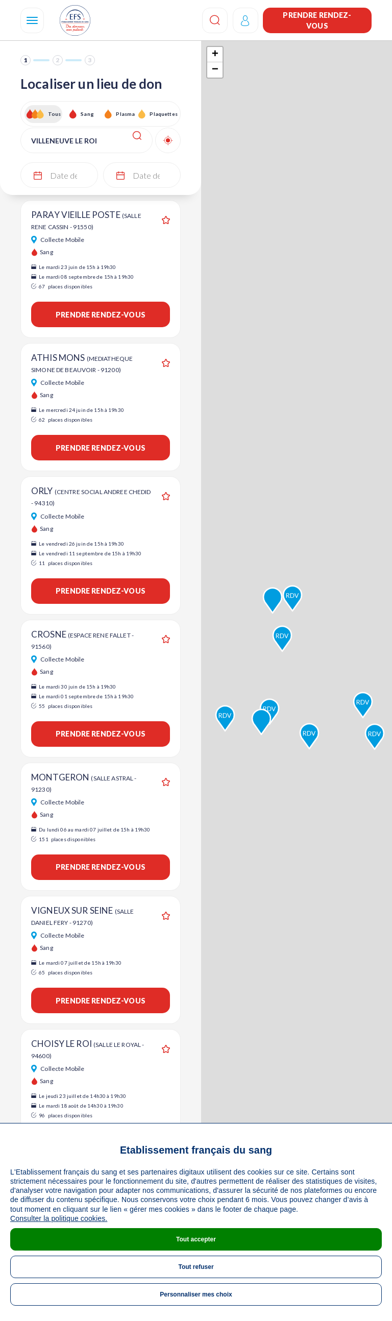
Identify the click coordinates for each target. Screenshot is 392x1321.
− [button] (215, 70)
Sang (87, 114)
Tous (54, 114)
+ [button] (215, 54)
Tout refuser (195, 1266)
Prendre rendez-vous (317, 20)
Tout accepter (196, 1239)
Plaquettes (163, 114)
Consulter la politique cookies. (58, 1218)
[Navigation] (32, 20)
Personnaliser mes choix (196, 1294)
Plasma (125, 114)
